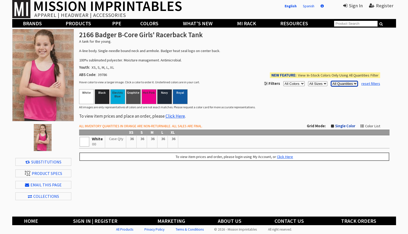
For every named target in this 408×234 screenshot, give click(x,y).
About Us (229, 221)
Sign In (353, 6)
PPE (116, 23)
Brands (32, 23)
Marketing (171, 221)
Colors (149, 23)
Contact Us (289, 221)
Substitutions (43, 162)
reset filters (370, 83)
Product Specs (43, 173)
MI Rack (246, 23)
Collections (43, 196)
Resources (294, 23)
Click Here (175, 116)
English (291, 6)
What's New (198, 23)
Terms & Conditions (190, 229)
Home (31, 221)
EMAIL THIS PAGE (43, 184)
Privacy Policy (154, 229)
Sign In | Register (95, 221)
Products (78, 23)
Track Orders (358, 221)
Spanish (308, 6)
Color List (372, 126)
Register (381, 6)
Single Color (345, 126)
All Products (124, 229)
